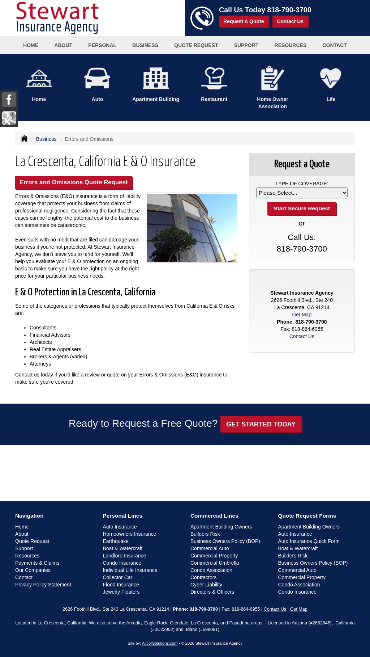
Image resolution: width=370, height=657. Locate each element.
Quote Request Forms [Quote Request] (307, 516)
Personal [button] (102, 45)
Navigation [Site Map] (29, 516)
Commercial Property (214, 556)
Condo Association (211, 570)
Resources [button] (291, 45)
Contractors (203, 577)
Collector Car (118, 577)
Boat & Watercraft (123, 548)
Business (46, 139)
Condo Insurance (122, 563)
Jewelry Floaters (121, 592)
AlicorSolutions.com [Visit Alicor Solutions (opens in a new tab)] (159, 643)
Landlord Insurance (124, 556)
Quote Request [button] (196, 45)
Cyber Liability (206, 584)
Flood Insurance (121, 584)
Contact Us (290, 21)
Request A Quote (243, 21)
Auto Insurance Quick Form (309, 541)
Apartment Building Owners (221, 527)
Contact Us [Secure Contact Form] (301, 336)
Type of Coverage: (301, 183)
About (63, 45)
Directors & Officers (212, 592)
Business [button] (145, 45)
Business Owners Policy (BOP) (225, 541)
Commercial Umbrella (214, 563)
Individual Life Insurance (130, 570)
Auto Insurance (120, 527)
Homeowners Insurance (129, 534)
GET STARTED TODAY (261, 424)
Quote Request (32, 541)
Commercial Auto (209, 548)
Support (24, 548)
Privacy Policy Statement (43, 584)
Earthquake (116, 541)
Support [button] (246, 45)
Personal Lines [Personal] (123, 516)
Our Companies (33, 570)
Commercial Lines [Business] (214, 516)
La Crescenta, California (62, 623)
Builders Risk (205, 534)
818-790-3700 (289, 10)
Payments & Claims (37, 563)
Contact (334, 45)
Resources (27, 556)
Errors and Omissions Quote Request (74, 182)
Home (30, 45)
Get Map (301, 314)
